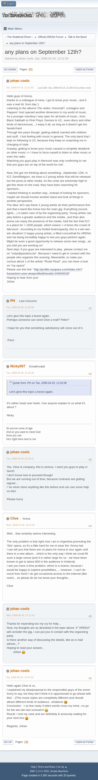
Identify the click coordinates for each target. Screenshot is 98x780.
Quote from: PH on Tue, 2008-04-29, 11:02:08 (39, 382)
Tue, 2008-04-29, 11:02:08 (20, 307)
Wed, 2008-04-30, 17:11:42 (20, 615)
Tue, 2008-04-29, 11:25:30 (20, 373)
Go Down (10, 69)
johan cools (19, 81)
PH (12, 301)
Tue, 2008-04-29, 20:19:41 (20, 458)
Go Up (8, 742)
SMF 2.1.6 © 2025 (39, 771)
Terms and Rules (46, 767)
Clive (14, 518)
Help (33, 767)
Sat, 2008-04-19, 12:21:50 (19, 87)
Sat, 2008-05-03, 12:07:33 (19, 677)
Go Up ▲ (62, 767)
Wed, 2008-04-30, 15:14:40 (20, 525)
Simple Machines (59, 771)
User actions (84, 69)
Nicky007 (17, 366)
